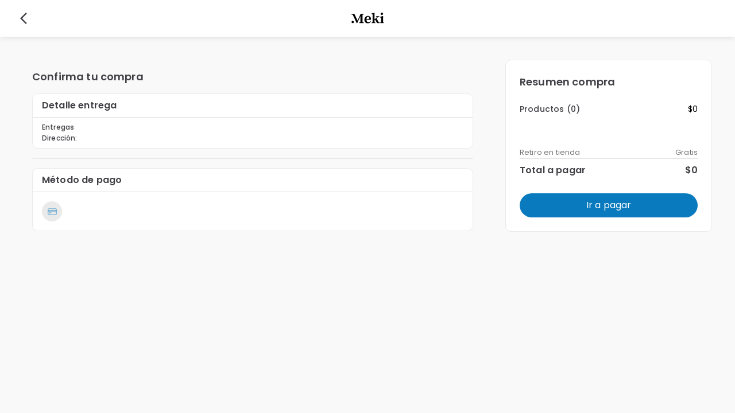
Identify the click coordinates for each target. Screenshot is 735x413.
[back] (23, 18)
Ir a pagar (609, 205)
